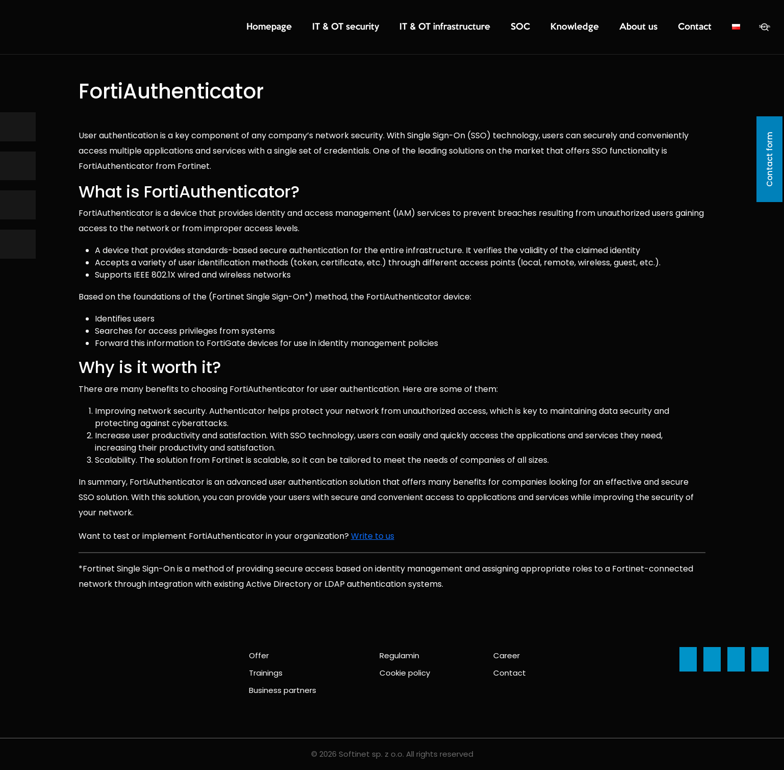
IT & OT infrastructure (488, 27)
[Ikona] (18, 126)
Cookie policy (405, 672)
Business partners (282, 690)
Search (765, 27)
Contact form (769, 159)
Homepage (344, 27)
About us (651, 27)
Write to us (372, 536)
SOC (551, 27)
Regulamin (399, 655)
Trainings (266, 672)
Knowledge (597, 27)
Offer (259, 655)
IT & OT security (407, 27)
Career (506, 655)
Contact (699, 27)
